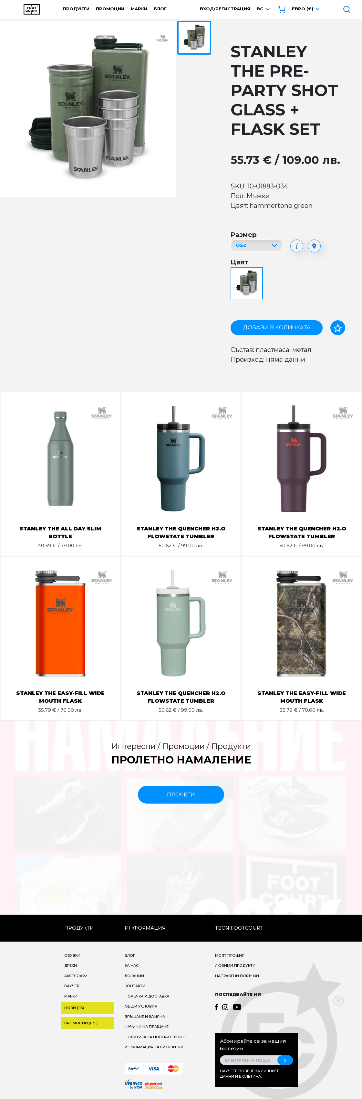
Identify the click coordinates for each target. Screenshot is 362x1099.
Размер (244, 235)
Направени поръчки (237, 976)
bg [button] (260, 8)
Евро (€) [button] (302, 8)
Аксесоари (76, 976)
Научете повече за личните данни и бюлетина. (249, 1074)
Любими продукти (235, 965)
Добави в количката (277, 327)
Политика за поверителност (156, 1037)
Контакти (135, 986)
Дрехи (70, 965)
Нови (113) (74, 1008)
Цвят (239, 262)
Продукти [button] (76, 8)
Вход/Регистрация (225, 8)
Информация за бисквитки (154, 1047)
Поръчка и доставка (147, 996)
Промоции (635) (81, 1023)
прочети (181, 794)
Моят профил (229, 955)
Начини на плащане (147, 1026)
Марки (139, 8)
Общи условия (141, 1006)
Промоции (110, 8)
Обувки (72, 955)
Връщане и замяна (145, 1016)
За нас (132, 965)
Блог (160, 8)
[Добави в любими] (337, 327)
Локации (134, 976)
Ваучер (71, 986)
